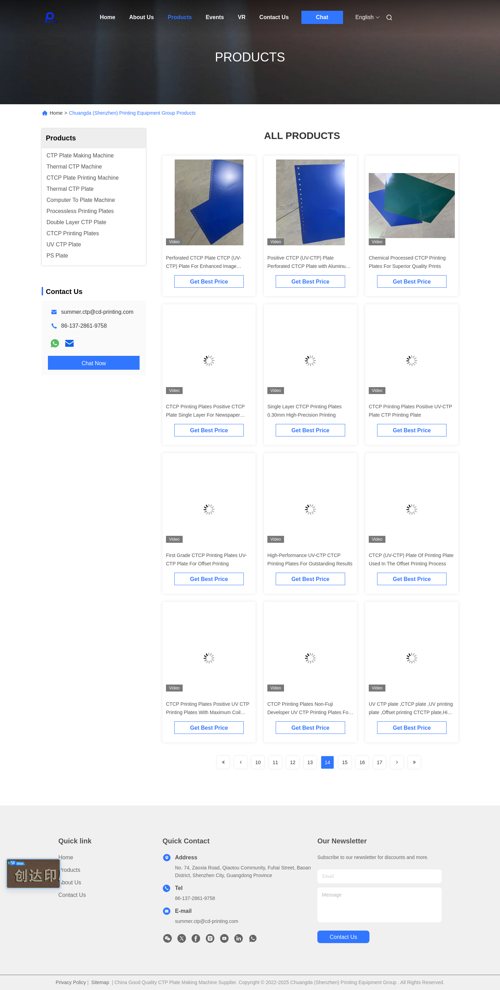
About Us (141, 17)
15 (345, 762)
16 (362, 762)
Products (180, 17)
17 (379, 762)
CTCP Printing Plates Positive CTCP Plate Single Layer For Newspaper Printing (205, 415)
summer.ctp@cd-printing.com (97, 312)
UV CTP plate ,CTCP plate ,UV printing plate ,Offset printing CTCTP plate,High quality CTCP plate (411, 712)
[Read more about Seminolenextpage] (223, 762)
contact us (343, 937)
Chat (322, 17)
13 (310, 762)
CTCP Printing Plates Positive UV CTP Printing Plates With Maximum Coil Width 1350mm (207, 712)
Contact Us (274, 17)
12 (292, 762)
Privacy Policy (71, 982)
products (69, 870)
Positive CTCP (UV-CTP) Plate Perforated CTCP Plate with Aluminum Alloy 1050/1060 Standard (308, 266)
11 (275, 762)
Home (107, 17)
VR (241, 17)
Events (215, 17)
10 (258, 762)
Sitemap (100, 982)
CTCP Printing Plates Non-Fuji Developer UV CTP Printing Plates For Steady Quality (308, 712)
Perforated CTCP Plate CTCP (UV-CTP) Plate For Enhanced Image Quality (203, 266)
